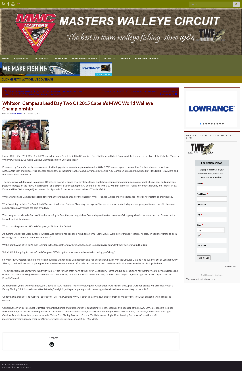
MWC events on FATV (84, 58)
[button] (211, 109)
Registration (21, 58)
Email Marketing (207, 275)
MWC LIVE (61, 58)
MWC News (17, 113)
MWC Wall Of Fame (147, 58)
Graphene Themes (23, 367)
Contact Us (108, 58)
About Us (125, 58)
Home (5, 58)
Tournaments (41, 58)
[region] (211, 109)
